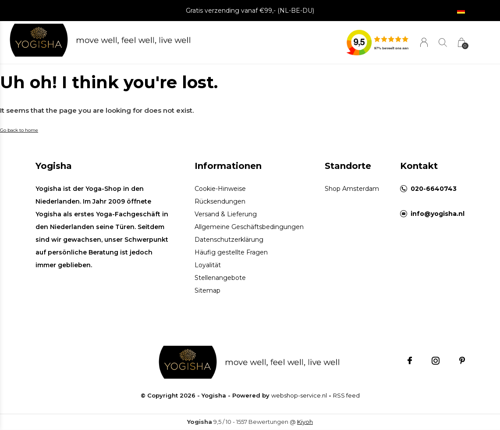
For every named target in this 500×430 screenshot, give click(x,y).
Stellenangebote (220, 278)
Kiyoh (305, 421)
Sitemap (207, 290)
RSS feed (346, 395)
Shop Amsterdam (352, 189)
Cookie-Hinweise (220, 189)
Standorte (348, 166)
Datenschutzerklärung (229, 240)
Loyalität (208, 265)
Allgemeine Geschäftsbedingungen (249, 227)
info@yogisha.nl (438, 214)
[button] (42, 40)
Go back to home (19, 130)
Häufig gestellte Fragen (231, 252)
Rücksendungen (220, 201)
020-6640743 (434, 189)
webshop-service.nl (299, 395)
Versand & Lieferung (226, 214)
